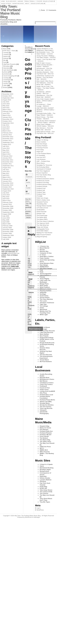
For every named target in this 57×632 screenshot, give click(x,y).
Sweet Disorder (41, 211)
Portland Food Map (42, 182)
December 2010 (8, 183)
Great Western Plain (46, 263)
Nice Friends (44, 336)
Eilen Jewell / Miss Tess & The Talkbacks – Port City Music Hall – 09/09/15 (44, 82)
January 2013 (7, 135)
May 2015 (6, 106)
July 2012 (6, 146)
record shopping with (10, 76)
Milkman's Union (45, 289)
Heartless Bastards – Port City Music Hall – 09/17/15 (44, 73)
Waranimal (43, 309)
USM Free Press (45, 446)
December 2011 (8, 160)
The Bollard (44, 438)
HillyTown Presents (9, 64)
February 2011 (7, 179)
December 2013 (8, 119)
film (4, 60)
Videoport (43, 410)
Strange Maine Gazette (44, 206)
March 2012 (7, 154)
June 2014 (6, 113)
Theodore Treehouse (47, 302)
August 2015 (7, 100)
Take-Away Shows (46, 490)
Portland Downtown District (45, 179)
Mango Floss (44, 284)
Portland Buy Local (46, 395)
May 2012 (6, 150)
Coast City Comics (46, 384)
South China (44, 296)
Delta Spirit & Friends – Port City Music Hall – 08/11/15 (45, 132)
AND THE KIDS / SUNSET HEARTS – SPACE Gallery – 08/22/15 (45, 109)
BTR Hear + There (9, 50)
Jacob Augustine (45, 273)
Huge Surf (39, 151)
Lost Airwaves (40, 159)
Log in (38, 508)
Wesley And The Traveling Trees (45, 312)
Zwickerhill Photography (44, 412)
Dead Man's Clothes (46, 256)
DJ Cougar (43, 329)
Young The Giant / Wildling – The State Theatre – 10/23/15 (46, 56)
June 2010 (6, 195)
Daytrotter (43, 476)
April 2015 (6, 107)
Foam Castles (44, 258)
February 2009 (7, 226)
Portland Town (41, 194)
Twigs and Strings (42, 227)
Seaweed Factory (42, 202)
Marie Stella (44, 285)
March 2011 (7, 177)
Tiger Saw (43, 304)
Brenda (42, 249)
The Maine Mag (45, 440)
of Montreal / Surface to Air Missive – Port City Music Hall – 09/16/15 (45, 77)
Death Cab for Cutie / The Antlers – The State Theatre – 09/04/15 (45, 88)
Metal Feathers (45, 287)
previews (6, 74)
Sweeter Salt (40, 213)
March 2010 (7, 200)
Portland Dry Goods (42, 180)
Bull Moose (43, 381)
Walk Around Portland (43, 234)
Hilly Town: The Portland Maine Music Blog (10, 11)
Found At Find (44, 388)
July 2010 (6, 193)
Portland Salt (40, 190)
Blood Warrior (44, 248)
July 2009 (6, 216)
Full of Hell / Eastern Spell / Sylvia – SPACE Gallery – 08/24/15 (45, 100)
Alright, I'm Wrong (42, 140)
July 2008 (6, 239)
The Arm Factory (45, 406)
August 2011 (7, 167)
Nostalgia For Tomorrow (44, 165)
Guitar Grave (44, 389)
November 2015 (8, 94)
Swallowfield (40, 210)
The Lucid (43, 301)
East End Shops (41, 144)
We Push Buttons (46, 361)
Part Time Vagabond (43, 171)
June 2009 (6, 218)
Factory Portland (41, 146)
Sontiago (43, 294)
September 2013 (8, 123)
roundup (6, 78)
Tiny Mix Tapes (45, 502)
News (5, 49)
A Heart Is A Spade (46, 464)
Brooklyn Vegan (45, 469)
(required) (31, 276)
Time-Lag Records (46, 408)
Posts (43, 10)
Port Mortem (44, 429)
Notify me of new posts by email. (30, 323)
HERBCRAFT (44, 267)
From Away (40, 149)
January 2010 (7, 204)
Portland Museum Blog (43, 184)
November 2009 (8, 208)
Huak (41, 272)
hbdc (27, 213)
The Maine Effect (42, 219)
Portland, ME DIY (45, 434)
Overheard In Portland (43, 169)
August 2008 (7, 237)
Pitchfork (43, 481)
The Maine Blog (41, 217)
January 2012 (7, 158)
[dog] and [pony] (41, 236)
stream (5, 81)
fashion (5, 56)
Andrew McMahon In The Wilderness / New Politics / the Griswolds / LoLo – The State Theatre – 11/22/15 (45, 51)
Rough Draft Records (47, 343)
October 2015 (7, 96)
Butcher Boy (44, 251)
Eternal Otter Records (47, 331)
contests (6, 54)
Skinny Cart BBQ (45, 401)
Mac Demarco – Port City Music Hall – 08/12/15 (44, 129)
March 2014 (7, 115)
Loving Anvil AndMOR (47, 391)
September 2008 (8, 235)
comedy (6, 52)
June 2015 (6, 104)
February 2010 (7, 202)
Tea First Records (46, 355)
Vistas (42, 308)
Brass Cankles (41, 142)
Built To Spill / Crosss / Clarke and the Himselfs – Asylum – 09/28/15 (44, 64)
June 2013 (6, 127)
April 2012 (6, 152)
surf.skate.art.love (42, 208)
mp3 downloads (8, 70)
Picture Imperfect (42, 173)
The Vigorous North (42, 223)
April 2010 (6, 198)
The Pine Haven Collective (45, 221)
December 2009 (8, 206)
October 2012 (7, 140)
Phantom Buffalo (45, 291)
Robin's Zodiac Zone (43, 200)
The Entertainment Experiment (46, 357)
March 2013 (7, 131)
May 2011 (6, 173)
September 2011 (8, 166)
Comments (52, 10)
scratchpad (7, 80)
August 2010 (7, 191)
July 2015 (6, 102)
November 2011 (8, 162)
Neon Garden (44, 334)
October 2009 (7, 210)
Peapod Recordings (46, 337)
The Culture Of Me (46, 492)
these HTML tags (30, 268)
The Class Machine (46, 299)
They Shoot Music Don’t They (46, 499)
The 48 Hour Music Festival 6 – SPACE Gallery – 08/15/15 (45, 121)
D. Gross (43, 255)
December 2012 (8, 136)
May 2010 (6, 197)
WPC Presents (45, 452)
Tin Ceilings (44, 306)
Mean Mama (40, 163)
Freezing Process (42, 148)
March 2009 (7, 224)
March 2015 (7, 109)
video (5, 85)
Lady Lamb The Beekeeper (45, 281)
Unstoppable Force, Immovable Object (42, 230)
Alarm (42, 466)
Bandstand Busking (46, 468)
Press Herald (44, 436)
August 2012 (7, 144)
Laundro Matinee (45, 480)
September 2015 (8, 98)
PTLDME (39, 196)
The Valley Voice (45, 441)
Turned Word (44, 360)
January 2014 (7, 117)
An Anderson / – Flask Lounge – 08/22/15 (43, 105)
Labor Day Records (46, 332)
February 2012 (7, 156)
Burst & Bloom (45, 327)
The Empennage (41, 215)
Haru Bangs (44, 265)
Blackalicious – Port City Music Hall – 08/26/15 (44, 96)
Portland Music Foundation (45, 397)
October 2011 (7, 164)
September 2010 (8, 189)
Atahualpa (36, 517)
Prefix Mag (43, 486)
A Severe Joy (44, 246)
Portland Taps (40, 192)
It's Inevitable (40, 155)
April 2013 (6, 129)
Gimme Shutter (45, 478)
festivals (6, 58)
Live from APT (41, 157)
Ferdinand (43, 386)
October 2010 (7, 187)
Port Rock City (41, 177)
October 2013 (7, 121)
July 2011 (6, 169)
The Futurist (44, 493)
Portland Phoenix (46, 433)
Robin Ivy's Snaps (42, 198)
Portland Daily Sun (46, 431)
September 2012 (8, 142)
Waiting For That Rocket (44, 233)
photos (5, 72)
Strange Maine (45, 403)
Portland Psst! (41, 188)
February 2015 (7, 111)
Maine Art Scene (45, 428)
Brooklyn (7, 66)
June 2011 (6, 171)
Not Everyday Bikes (42, 167)
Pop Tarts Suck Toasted (45, 484)
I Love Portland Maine (43, 153)
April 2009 (6, 222)
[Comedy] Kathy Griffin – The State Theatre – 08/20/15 (45, 114)
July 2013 (6, 125)
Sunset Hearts (44, 297)
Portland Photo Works (47, 400)
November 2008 (8, 231)
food (4, 62)
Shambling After (41, 204)
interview (6, 68)
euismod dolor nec (13, 253)
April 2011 (6, 175)
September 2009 (8, 212)
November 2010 (8, 185)
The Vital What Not (42, 225)
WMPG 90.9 (44, 450)
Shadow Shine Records (45, 348)
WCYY (42, 448)
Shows (5, 87)
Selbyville (43, 292)
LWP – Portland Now (43, 161)
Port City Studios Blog (43, 175)
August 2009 (7, 214)
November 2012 (8, 138)
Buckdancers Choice (47, 379)
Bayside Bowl (44, 377)
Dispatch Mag (44, 426)
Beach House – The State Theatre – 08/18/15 (44, 118)
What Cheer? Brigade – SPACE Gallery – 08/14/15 (45, 125)
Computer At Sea (45, 253)
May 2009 (6, 220)
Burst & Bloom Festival (31, 49)
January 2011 (7, 181)
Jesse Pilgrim (44, 279)
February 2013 (7, 133)
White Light (44, 314)
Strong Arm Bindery (46, 405)
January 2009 (7, 228)
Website (31, 296)
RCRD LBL (43, 488)
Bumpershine (44, 471)
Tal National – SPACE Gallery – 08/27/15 (43, 92)
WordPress (40, 510)
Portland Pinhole (41, 186)
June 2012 (6, 148)
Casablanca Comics (46, 383)
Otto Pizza (43, 393)
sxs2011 (6, 83)
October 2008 (7, 233)
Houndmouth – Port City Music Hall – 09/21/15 (44, 69)
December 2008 (8, 229)
